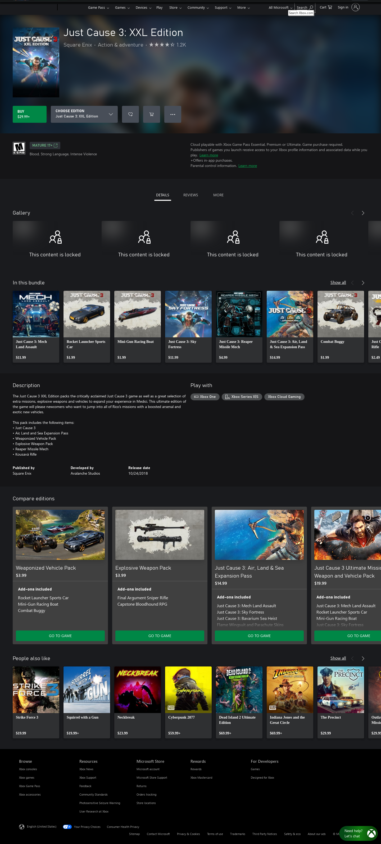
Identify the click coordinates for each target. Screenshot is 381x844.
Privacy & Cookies (188, 834)
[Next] (363, 213)
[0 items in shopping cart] (326, 7)
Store (173, 7)
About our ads (317, 834)
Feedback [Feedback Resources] (85, 786)
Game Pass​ (96, 7)
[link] (36, 327)
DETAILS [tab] (162, 194)
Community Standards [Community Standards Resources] (93, 794)
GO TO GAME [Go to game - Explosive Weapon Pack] (159, 635)
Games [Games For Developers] (255, 769)
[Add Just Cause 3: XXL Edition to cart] (151, 114)
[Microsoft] (37, 7)
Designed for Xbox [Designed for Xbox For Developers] (262, 777)
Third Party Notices (264, 834)
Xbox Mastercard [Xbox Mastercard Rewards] (201, 777)
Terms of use (215, 834)
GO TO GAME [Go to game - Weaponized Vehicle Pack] (60, 635)
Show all (338, 282)
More (241, 7)
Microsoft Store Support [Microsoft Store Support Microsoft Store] (152, 777)
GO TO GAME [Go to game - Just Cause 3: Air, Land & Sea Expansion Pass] (259, 635)
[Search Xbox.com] (304, 7)
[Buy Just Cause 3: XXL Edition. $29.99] (30, 114)
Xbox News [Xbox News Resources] (86, 769)
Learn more (208, 154)
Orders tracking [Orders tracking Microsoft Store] (146, 794)
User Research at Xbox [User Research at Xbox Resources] (93, 811)
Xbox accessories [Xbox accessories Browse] (30, 794)
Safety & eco (292, 834)
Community (196, 7)
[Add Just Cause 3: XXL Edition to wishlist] (130, 114)
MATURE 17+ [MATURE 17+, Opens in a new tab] (45, 145)
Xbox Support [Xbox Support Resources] (87, 777)
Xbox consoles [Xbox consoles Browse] (28, 769)
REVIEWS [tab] (190, 194)
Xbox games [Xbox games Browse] (26, 777)
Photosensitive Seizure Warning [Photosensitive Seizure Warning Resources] (99, 803)
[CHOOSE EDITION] (84, 114)
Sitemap (134, 834)
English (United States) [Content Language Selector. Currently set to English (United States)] (41, 826)
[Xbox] (72, 7)
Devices (141, 7)
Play (159, 7)
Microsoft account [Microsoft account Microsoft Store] (148, 769)
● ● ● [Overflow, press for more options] (172, 114)
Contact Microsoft (158, 834)
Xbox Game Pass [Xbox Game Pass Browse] (29, 786)
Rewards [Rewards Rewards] (196, 769)
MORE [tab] (218, 194)
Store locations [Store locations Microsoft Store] (146, 803)
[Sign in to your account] (348, 7)
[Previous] (352, 213)
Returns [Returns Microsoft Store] (142, 786)
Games (120, 7)
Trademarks (237, 834)
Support (221, 7)
